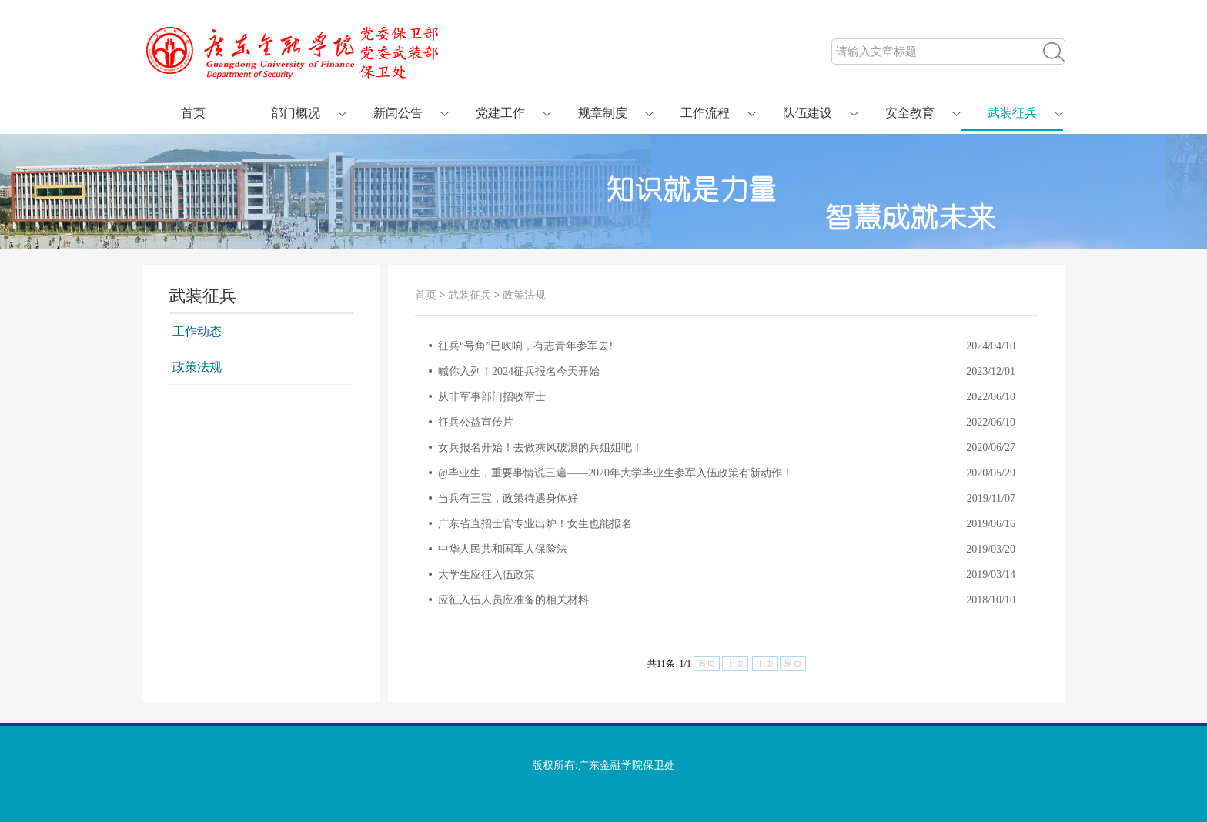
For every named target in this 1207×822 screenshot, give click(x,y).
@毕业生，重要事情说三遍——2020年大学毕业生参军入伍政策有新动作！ (615, 473)
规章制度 (602, 112)
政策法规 (197, 366)
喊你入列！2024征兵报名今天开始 (519, 371)
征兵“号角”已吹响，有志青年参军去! (525, 346)
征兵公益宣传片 (475, 422)
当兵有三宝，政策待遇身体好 (508, 498)
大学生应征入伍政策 (486, 574)
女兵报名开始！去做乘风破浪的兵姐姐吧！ (540, 447)
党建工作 (500, 112)
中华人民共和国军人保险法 (502, 549)
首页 (193, 112)
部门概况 (295, 112)
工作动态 (197, 331)
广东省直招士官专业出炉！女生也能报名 (535, 524)
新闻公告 (398, 112)
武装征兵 (1012, 112)
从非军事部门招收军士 (492, 397)
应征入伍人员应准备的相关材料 (513, 600)
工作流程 (705, 112)
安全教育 (910, 112)
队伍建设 (807, 112)
